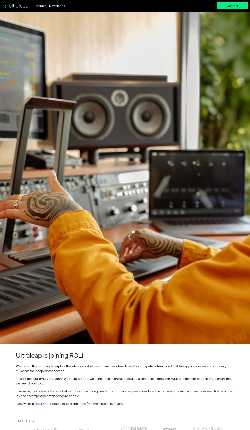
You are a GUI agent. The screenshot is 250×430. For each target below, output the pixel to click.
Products (40, 6)
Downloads (57, 6)
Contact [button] (232, 6)
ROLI (44, 404)
